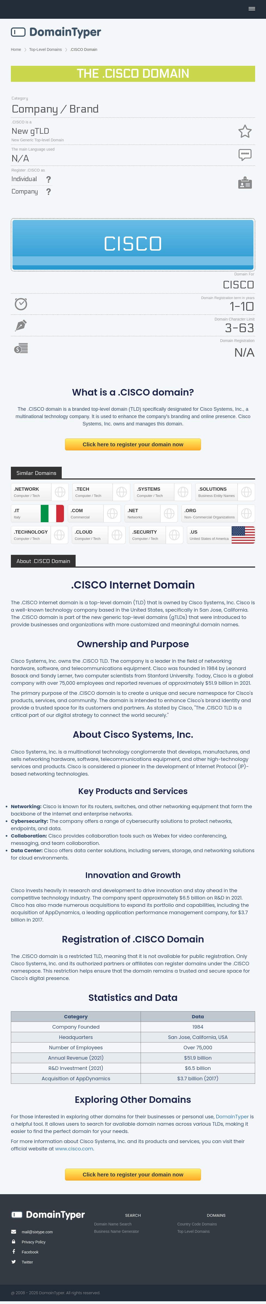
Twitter (27, 1262)
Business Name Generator (116, 1231)
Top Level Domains (193, 1231)
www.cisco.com (74, 1148)
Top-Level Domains (45, 49)
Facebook (30, 1252)
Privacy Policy (33, 1242)
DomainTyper (232, 1116)
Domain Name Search (113, 1224)
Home (16, 49)
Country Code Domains (197, 1224)
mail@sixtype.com (37, 1232)
